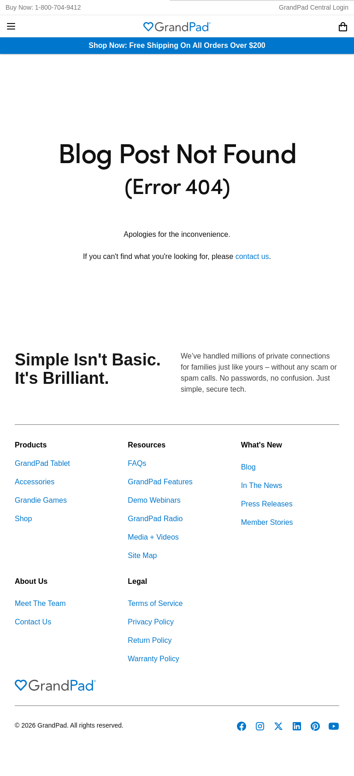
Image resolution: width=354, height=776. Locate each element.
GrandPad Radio (155, 519)
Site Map (142, 555)
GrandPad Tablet (42, 463)
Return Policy (149, 640)
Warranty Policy (153, 659)
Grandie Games (41, 500)
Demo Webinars (154, 500)
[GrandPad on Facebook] (241, 726)
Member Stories (267, 522)
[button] (11, 26)
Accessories (34, 482)
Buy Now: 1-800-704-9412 (43, 7)
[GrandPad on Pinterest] (315, 726)
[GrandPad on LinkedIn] (296, 726)
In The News (262, 485)
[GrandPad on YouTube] (333, 726)
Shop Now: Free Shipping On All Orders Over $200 (176, 45)
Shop (23, 519)
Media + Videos (153, 537)
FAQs (137, 463)
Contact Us (33, 622)
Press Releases (267, 504)
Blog (248, 467)
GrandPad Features (160, 482)
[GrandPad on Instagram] (260, 726)
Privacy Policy (151, 622)
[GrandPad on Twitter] (278, 726)
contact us (252, 256)
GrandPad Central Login (313, 7)
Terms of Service (155, 603)
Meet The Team (40, 603)
